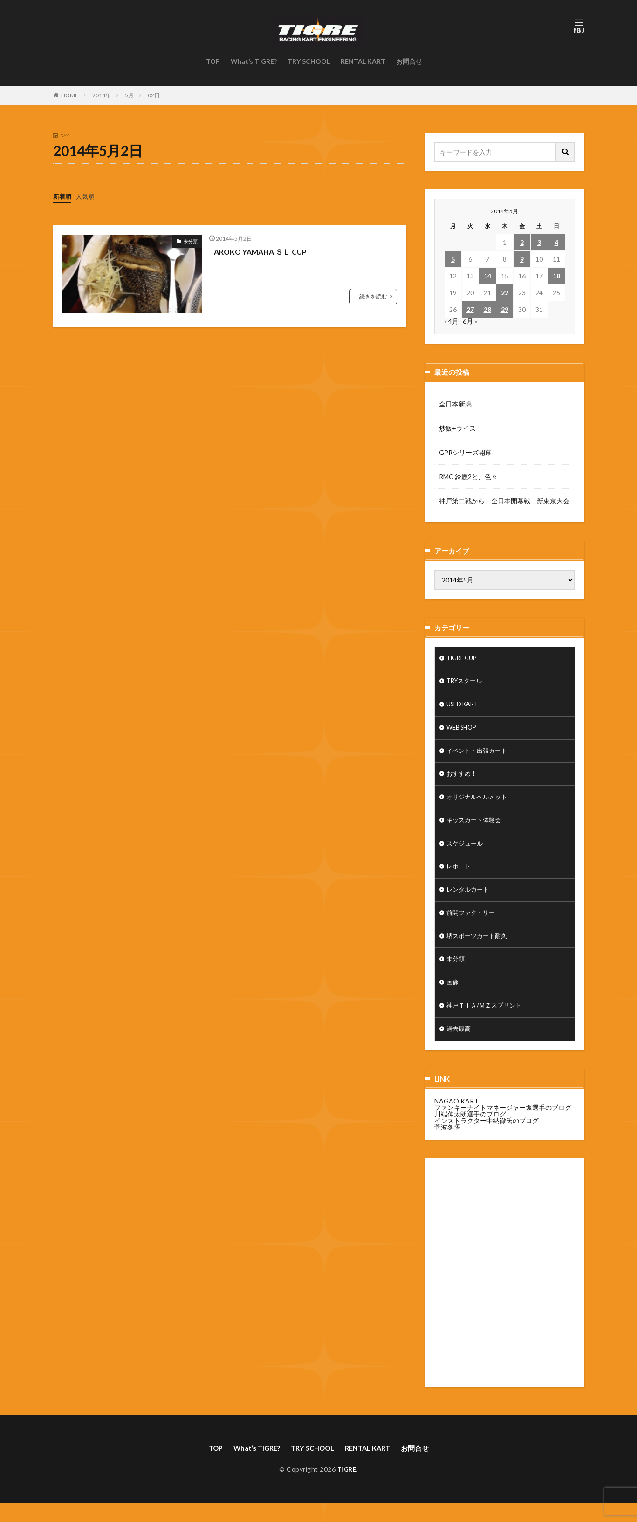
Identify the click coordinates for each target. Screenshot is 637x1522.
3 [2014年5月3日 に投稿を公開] (539, 242)
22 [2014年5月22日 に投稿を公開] (504, 293)
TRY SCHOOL (309, 61)
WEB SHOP (463, 732)
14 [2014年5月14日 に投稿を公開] (487, 276)
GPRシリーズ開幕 (465, 452)
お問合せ (409, 61)
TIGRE (346, 1488)
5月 (129, 95)
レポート (459, 877)
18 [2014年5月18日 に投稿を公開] (556, 276)
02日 (154, 95)
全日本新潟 (455, 404)
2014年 (101, 95)
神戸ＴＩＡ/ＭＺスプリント (486, 1022)
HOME (69, 95)
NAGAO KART (456, 1119)
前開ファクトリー (472, 925)
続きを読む (373, 295)
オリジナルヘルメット (479, 804)
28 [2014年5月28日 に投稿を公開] (487, 309)
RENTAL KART (363, 61)
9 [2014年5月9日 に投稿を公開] (522, 259)
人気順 (87, 196)
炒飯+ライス (457, 428)
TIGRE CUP (463, 659)
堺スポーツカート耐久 (479, 950)
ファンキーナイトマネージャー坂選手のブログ (502, 1125)
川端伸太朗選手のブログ (470, 1132)
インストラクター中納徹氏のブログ (486, 1138)
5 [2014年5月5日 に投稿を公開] (453, 259)
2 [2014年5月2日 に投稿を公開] (522, 242)
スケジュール (466, 853)
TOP (213, 61)
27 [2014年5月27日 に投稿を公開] (470, 309)
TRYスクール (466, 683)
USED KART (464, 707)
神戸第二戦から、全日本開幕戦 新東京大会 (504, 501)
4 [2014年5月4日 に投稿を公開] (556, 242)
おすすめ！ (462, 780)
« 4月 (451, 321)
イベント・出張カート (479, 756)
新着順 (63, 196)
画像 (452, 998)
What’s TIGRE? (254, 61)
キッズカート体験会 (475, 828)
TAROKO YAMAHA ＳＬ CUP (264, 251)
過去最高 (459, 1046)
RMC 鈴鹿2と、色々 (468, 476)
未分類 (191, 241)
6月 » (470, 321)
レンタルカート (469, 901)
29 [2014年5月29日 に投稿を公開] (504, 309)
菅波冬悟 (447, 1145)
